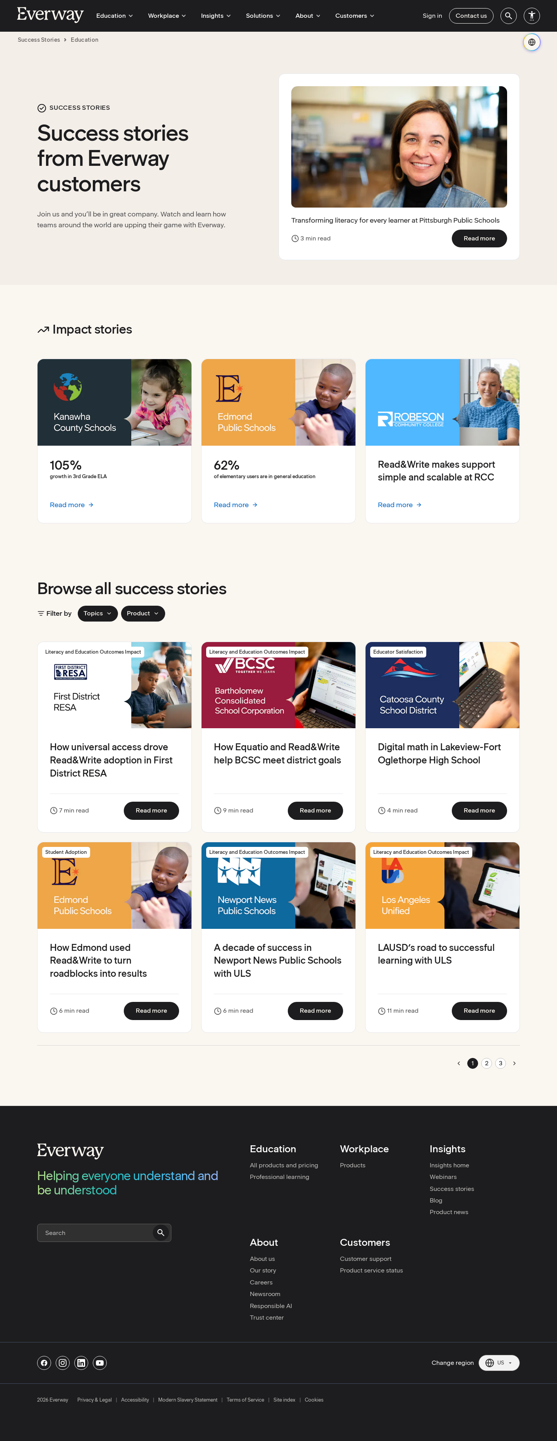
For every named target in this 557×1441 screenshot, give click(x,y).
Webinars (443, 1176)
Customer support (365, 1258)
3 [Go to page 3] (500, 1063)
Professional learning (279, 1176)
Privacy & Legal (94, 1400)
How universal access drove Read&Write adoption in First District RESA (111, 759)
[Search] (104, 1233)
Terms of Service (245, 1400)
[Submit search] (161, 1233)
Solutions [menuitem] (255, 15)
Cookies (314, 1400)
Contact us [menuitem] (471, 15)
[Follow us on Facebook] (44, 1363)
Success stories (452, 1188)
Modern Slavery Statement (187, 1400)
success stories (39, 39)
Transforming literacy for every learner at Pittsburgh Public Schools (395, 220)
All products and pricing (284, 1165)
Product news (449, 1212)
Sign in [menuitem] (432, 15)
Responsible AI (271, 1306)
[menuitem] (509, 16)
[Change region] (532, 42)
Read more (485, 238)
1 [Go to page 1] (473, 1063)
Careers (261, 1282)
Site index (284, 1400)
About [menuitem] (298, 15)
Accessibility (135, 1400)
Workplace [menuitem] (163, 15)
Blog (436, 1200)
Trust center (267, 1317)
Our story (263, 1270)
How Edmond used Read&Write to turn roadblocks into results (98, 960)
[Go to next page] (514, 1063)
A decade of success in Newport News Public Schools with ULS (278, 960)
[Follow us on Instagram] (63, 1363)
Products (353, 1165)
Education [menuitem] (113, 15)
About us (262, 1258)
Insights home (449, 1165)
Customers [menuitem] (343, 15)
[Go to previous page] (458, 1063)
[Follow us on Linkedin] (81, 1363)
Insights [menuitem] (210, 15)
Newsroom (265, 1294)
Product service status (371, 1270)
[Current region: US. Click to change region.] (499, 1363)
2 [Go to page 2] (487, 1063)
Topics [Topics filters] (98, 613)
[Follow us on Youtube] (100, 1363)
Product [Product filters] (143, 613)
